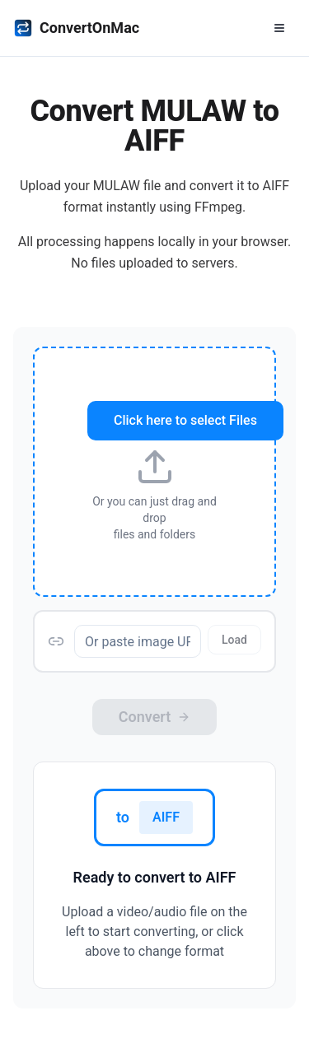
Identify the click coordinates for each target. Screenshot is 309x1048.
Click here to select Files (185, 420)
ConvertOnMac (76, 28)
